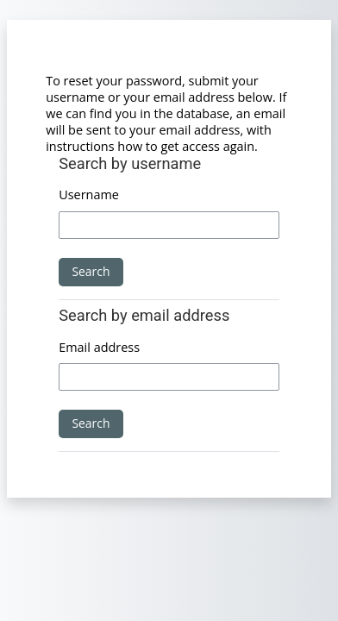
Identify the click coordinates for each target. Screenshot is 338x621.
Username (89, 194)
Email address (99, 347)
